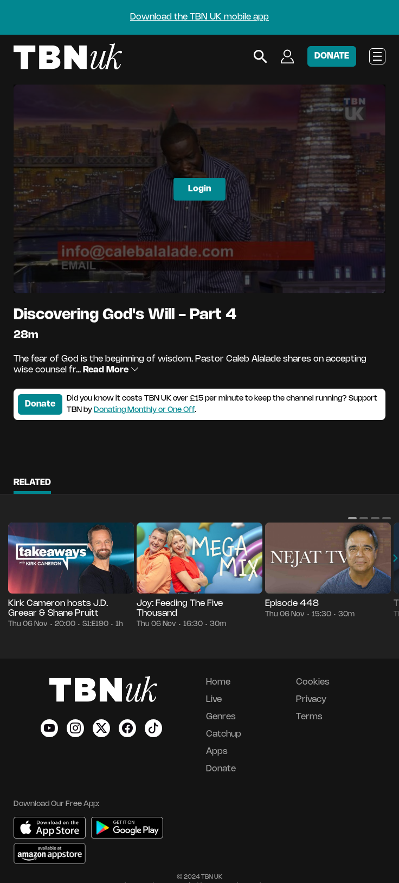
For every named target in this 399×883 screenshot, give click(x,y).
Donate (40, 404)
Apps (217, 751)
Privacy (311, 699)
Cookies (313, 682)
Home (218, 682)
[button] (352, 518)
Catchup (223, 734)
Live (214, 699)
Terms (309, 717)
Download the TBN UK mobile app (199, 17)
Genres (221, 717)
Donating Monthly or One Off (144, 410)
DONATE (331, 56)
